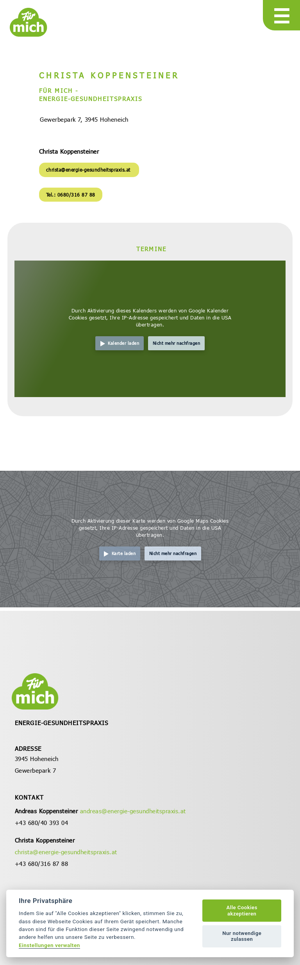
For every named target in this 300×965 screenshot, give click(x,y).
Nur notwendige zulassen (241, 936)
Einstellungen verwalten (49, 945)
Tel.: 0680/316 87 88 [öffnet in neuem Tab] (70, 195)
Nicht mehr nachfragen (176, 343)
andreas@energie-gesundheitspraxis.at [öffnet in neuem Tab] (133, 811)
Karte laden (124, 553)
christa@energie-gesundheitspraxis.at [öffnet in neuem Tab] (89, 170)
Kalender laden (123, 343)
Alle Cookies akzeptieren (241, 911)
